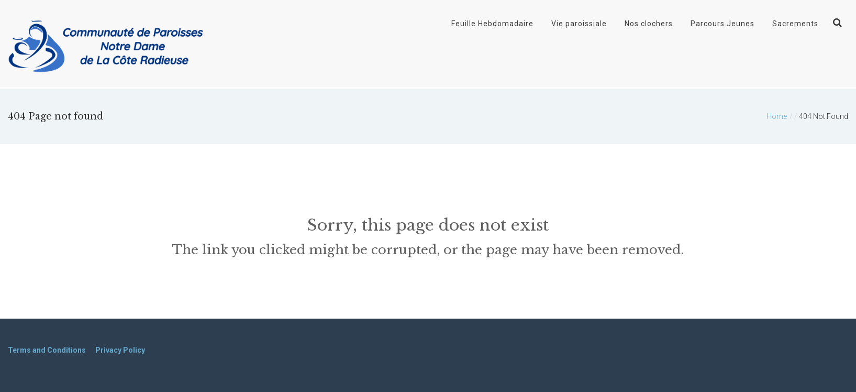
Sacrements (795, 23)
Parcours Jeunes (722, 23)
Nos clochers (649, 23)
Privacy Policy (120, 350)
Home (776, 116)
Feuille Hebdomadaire (492, 23)
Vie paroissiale (579, 23)
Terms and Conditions (47, 350)
